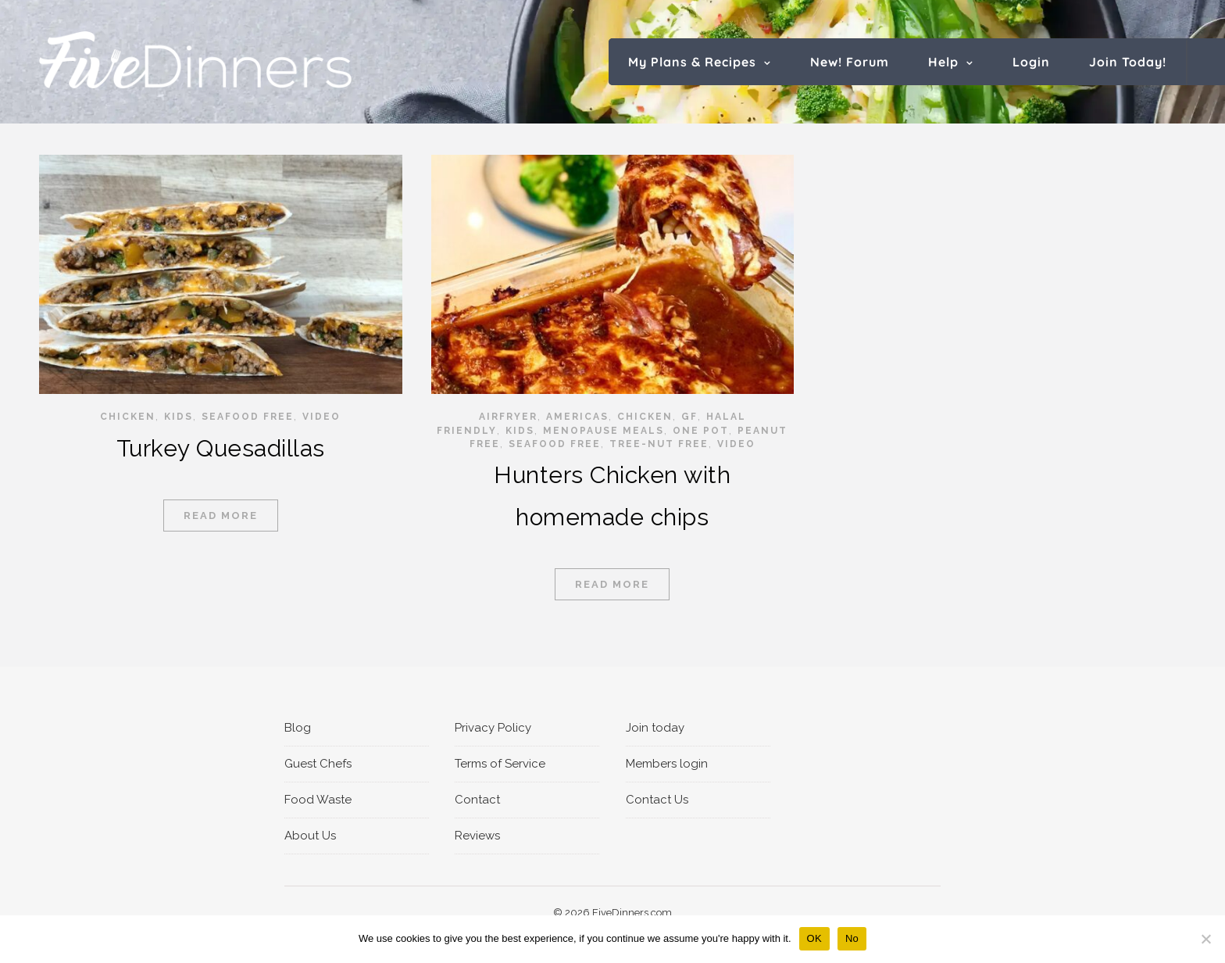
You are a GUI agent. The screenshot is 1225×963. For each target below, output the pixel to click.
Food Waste (318, 800)
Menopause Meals (603, 430)
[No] (1205, 939)
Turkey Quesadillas (220, 448)
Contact (477, 800)
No (852, 938)
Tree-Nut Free (659, 444)
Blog (297, 728)
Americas (577, 416)
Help (943, 62)
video (321, 416)
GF (689, 416)
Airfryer (508, 416)
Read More (221, 515)
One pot (701, 430)
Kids (178, 416)
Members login (667, 764)
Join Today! (1127, 62)
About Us (310, 836)
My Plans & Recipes (692, 62)
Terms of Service (500, 764)
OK (814, 938)
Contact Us (657, 800)
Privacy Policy (493, 728)
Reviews (477, 836)
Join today (655, 728)
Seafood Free (248, 416)
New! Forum (849, 62)
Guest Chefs (318, 764)
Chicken (127, 416)
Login (1031, 62)
